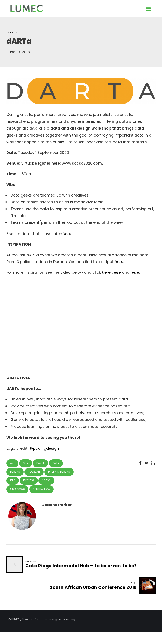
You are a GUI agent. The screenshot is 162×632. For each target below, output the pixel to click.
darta (40, 463)
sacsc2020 (17, 489)
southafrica (41, 489)
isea (12, 480)
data (56, 463)
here (67, 233)
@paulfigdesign (44, 448)
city (25, 463)
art (12, 463)
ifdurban (34, 472)
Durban (15, 472)
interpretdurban (59, 472)
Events (12, 32)
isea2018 (28, 480)
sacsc (46, 480)
